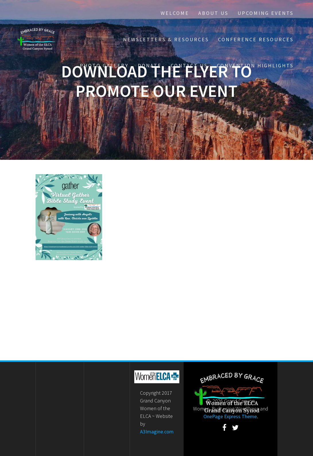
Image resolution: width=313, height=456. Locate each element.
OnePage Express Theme (230, 416)
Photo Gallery (104, 65)
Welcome (175, 13)
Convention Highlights (255, 65)
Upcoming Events (265, 13)
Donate (150, 65)
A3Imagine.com (157, 431)
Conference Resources (255, 39)
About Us (213, 13)
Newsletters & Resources (166, 39)
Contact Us (189, 65)
